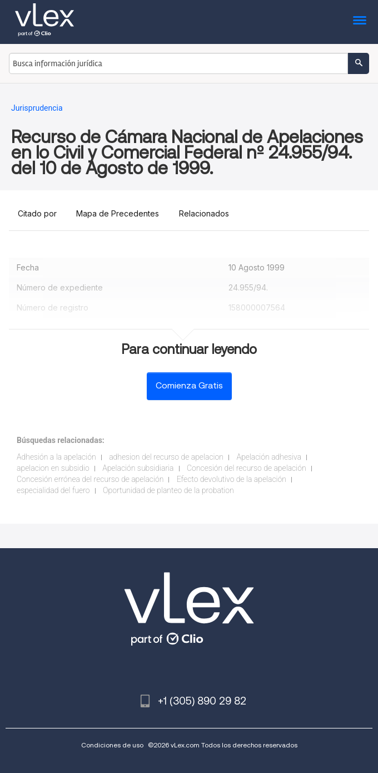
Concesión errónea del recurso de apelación (90, 479)
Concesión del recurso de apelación (246, 468)
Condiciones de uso (112, 745)
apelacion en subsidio (53, 468)
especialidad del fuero (53, 490)
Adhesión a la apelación (56, 456)
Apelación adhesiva (268, 456)
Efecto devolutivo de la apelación (231, 479)
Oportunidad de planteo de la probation (168, 490)
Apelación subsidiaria (137, 468)
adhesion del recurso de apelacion (166, 456)
